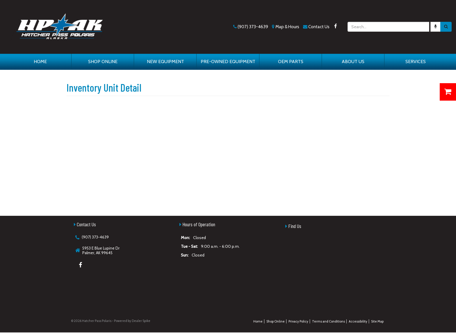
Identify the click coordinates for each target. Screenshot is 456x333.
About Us (353, 61)
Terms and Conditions (328, 321)
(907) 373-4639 (253, 26)
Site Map (377, 321)
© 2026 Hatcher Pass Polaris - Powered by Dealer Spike (110, 321)
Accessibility (358, 321)
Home (40, 61)
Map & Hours (287, 26)
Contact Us (318, 26)
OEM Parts (290, 61)
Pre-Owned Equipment (228, 61)
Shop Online (102, 61)
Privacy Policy (298, 321)
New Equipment (165, 61)
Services (415, 61)
